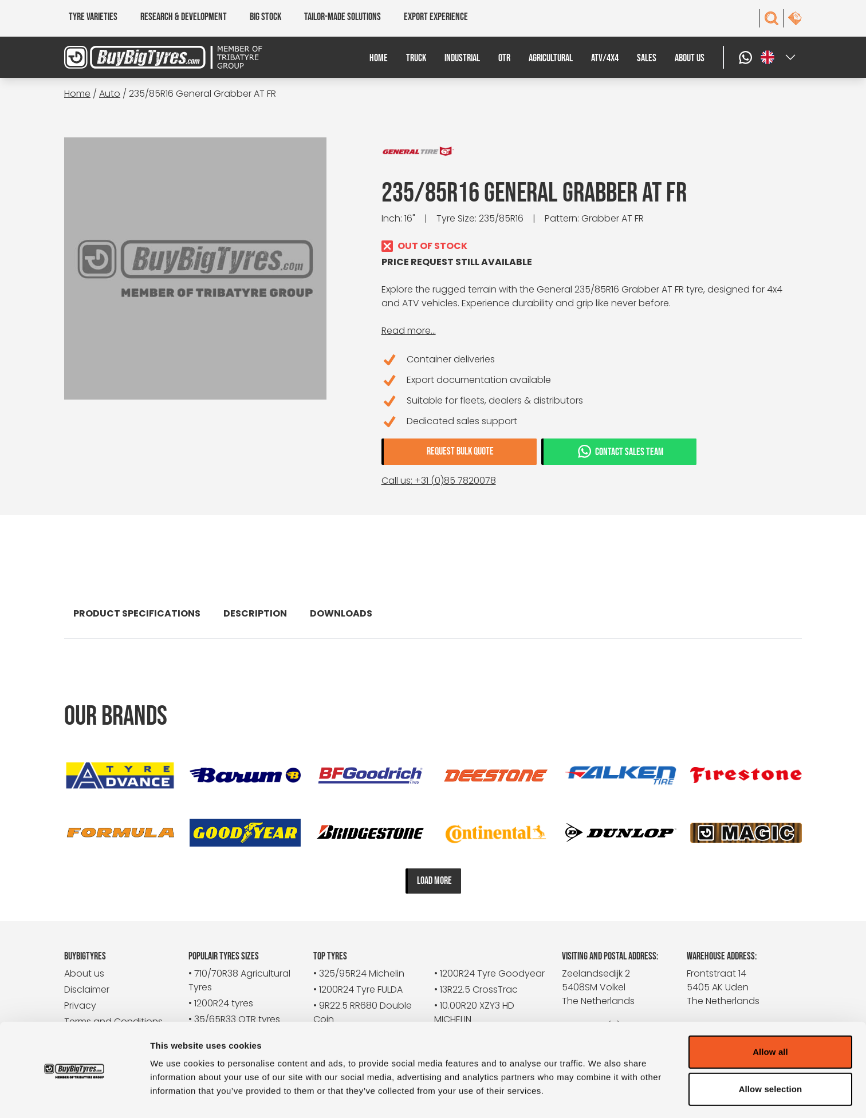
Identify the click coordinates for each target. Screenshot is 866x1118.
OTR (504, 58)
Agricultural (551, 58)
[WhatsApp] (747, 57)
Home (378, 58)
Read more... (408, 330)
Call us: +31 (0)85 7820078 (438, 480)
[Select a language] (779, 57)
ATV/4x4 (605, 58)
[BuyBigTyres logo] (156, 57)
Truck (416, 58)
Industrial (462, 58)
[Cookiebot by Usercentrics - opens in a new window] (74, 1095)
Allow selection (770, 1052)
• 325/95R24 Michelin (358, 973)
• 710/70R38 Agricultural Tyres (239, 980)
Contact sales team (620, 451)
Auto (109, 93)
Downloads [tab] (341, 613)
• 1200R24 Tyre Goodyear (489, 973)
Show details (601, 1095)
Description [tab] (255, 613)
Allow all (770, 1014)
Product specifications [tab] (136, 613)
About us (689, 58)
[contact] (795, 18)
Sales (646, 58)
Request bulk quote (460, 451)
